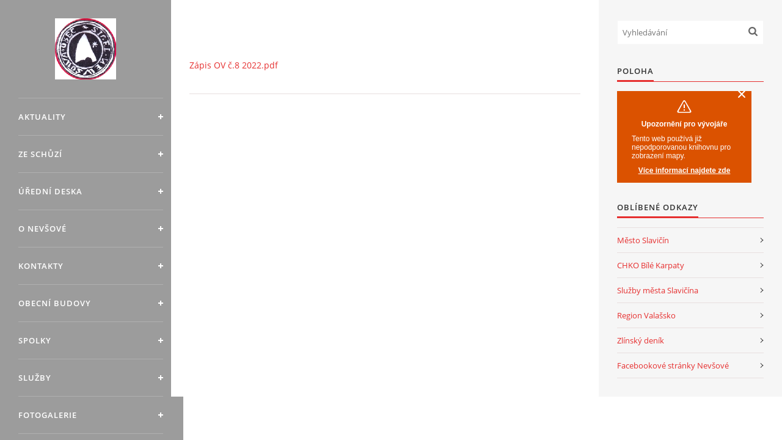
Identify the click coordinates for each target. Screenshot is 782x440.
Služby (34, 377)
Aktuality (42, 116)
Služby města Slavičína (657, 290)
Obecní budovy (54, 303)
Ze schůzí (40, 154)
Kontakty (41, 265)
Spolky (34, 340)
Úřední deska (50, 191)
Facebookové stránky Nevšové (673, 365)
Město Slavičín (643, 240)
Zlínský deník (640, 340)
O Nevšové (42, 228)
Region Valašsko (646, 315)
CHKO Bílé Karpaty (650, 265)
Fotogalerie (47, 414)
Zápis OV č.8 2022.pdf (233, 65)
